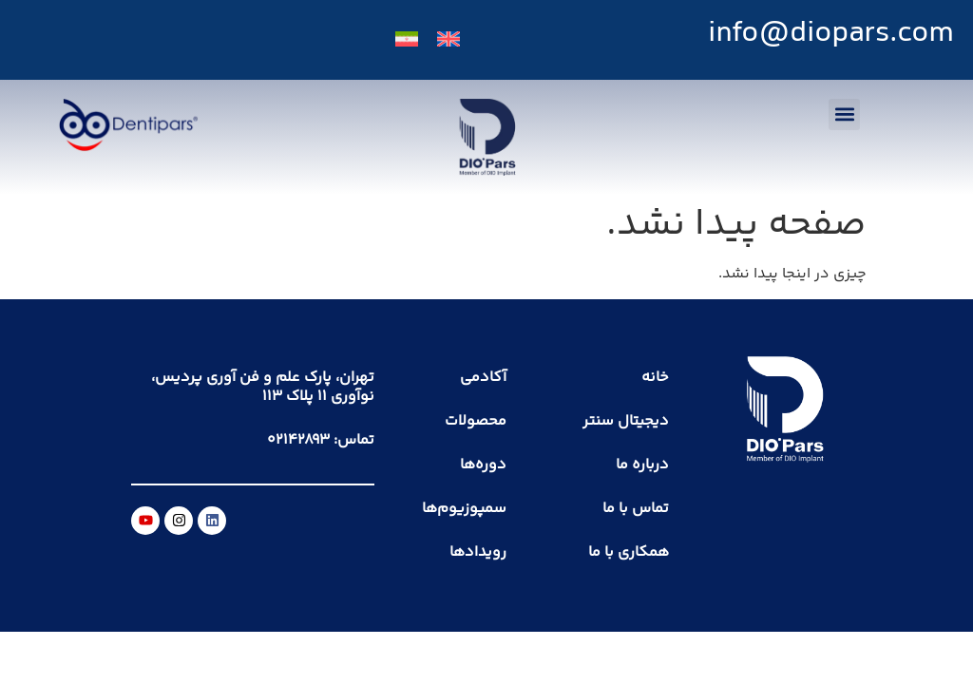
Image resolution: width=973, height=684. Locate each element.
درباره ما (642, 465)
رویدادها (477, 552)
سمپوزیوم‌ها (464, 509)
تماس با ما (635, 509)
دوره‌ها (483, 465)
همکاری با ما (628, 552)
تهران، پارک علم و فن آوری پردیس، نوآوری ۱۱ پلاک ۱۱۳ (262, 387)
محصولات (475, 421)
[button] (844, 114)
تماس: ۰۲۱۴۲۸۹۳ (320, 440)
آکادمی (483, 378)
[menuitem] (448, 40)
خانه (655, 378)
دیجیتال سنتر (625, 421)
